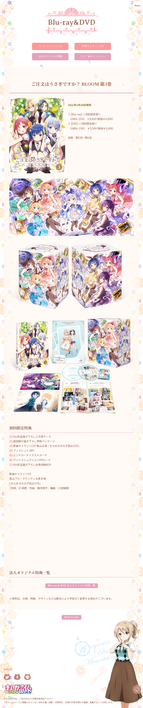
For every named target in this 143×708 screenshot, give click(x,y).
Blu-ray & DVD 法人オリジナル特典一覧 (71, 585)
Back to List (71, 617)
